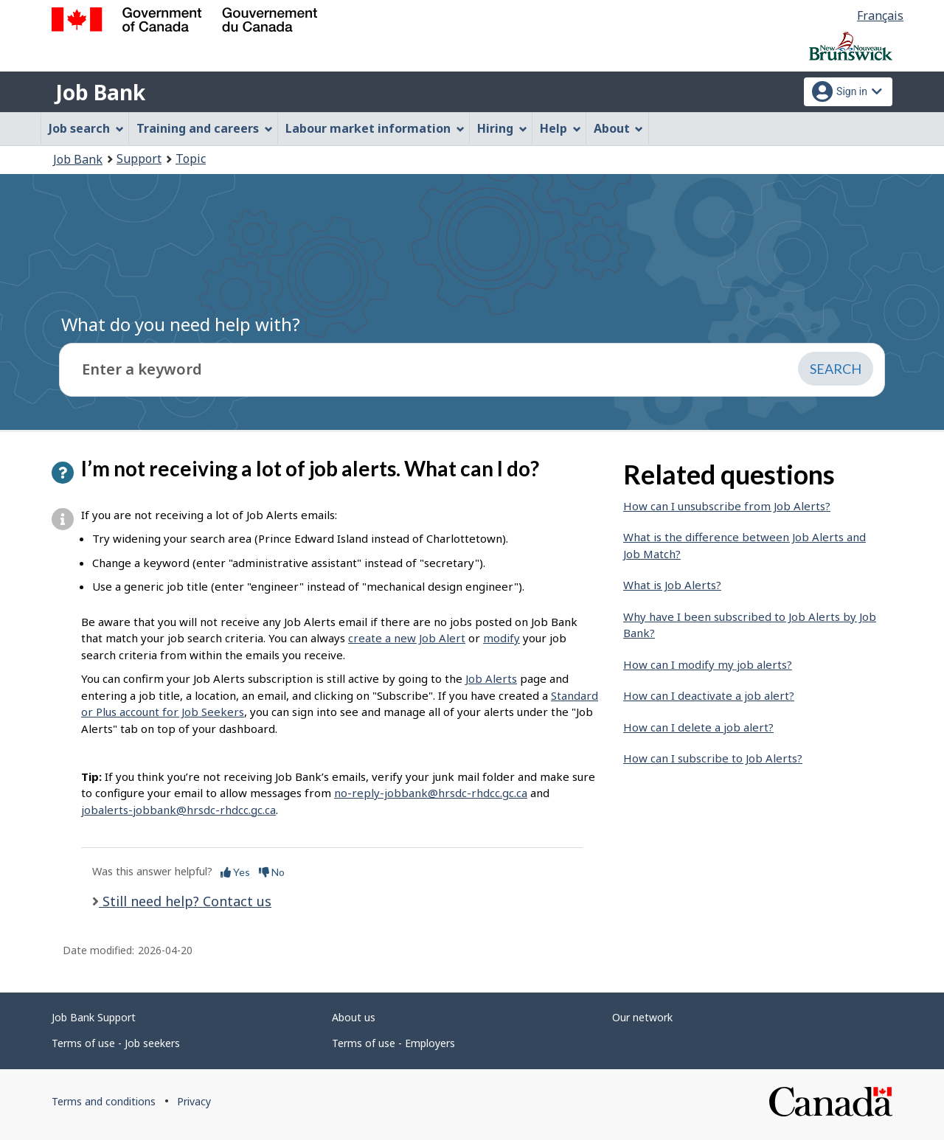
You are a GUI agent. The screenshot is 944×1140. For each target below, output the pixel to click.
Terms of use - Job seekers (116, 1043)
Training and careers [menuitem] (204, 128)
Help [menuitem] (560, 128)
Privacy (194, 1101)
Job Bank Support (94, 1017)
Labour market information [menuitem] (375, 128)
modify (501, 637)
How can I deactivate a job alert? (708, 695)
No (272, 872)
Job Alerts (491, 678)
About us (353, 1017)
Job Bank (100, 92)
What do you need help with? (180, 324)
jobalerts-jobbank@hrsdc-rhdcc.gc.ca (178, 809)
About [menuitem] (619, 128)
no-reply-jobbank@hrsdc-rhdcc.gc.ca (430, 792)
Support (139, 158)
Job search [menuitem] (86, 128)
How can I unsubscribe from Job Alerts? (726, 505)
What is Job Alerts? (672, 584)
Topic (191, 158)
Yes (235, 872)
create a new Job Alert (406, 637)
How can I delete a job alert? (698, 727)
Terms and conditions (104, 1101)
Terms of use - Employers (393, 1043)
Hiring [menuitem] (502, 128)
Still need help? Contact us (185, 901)
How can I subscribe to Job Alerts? (712, 758)
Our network (642, 1017)
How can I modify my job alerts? (707, 664)
